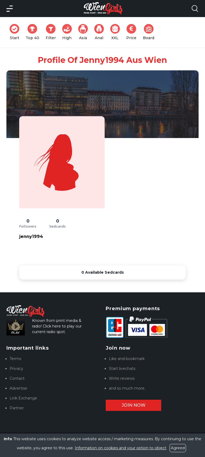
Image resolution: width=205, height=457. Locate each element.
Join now (133, 405)
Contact (17, 378)
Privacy (16, 368)
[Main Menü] (9, 8)
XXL (116, 32)
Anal (100, 32)
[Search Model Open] (195, 8)
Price (133, 32)
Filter (52, 32)
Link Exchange (23, 398)
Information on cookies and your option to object (120, 448)
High (68, 32)
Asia (84, 32)
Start (16, 32)
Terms (15, 358)
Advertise (18, 388)
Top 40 (34, 32)
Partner (17, 408)
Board (150, 32)
